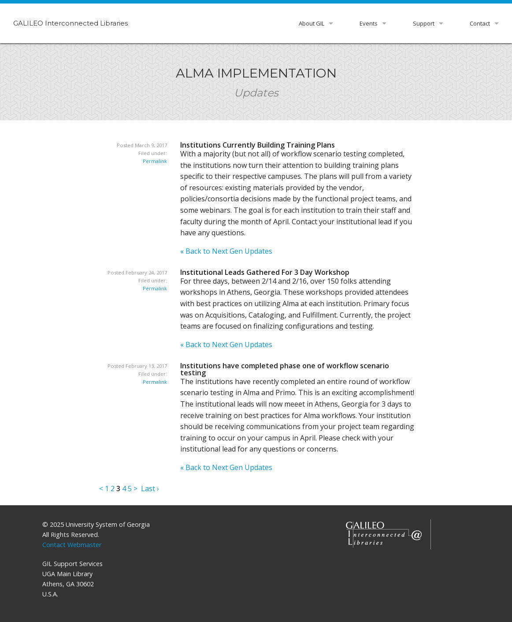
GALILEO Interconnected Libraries (70, 23)
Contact (480, 23)
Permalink (155, 161)
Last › (150, 488)
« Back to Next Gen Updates (226, 251)
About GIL (311, 23)
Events (369, 23)
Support (423, 23)
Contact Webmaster (71, 545)
